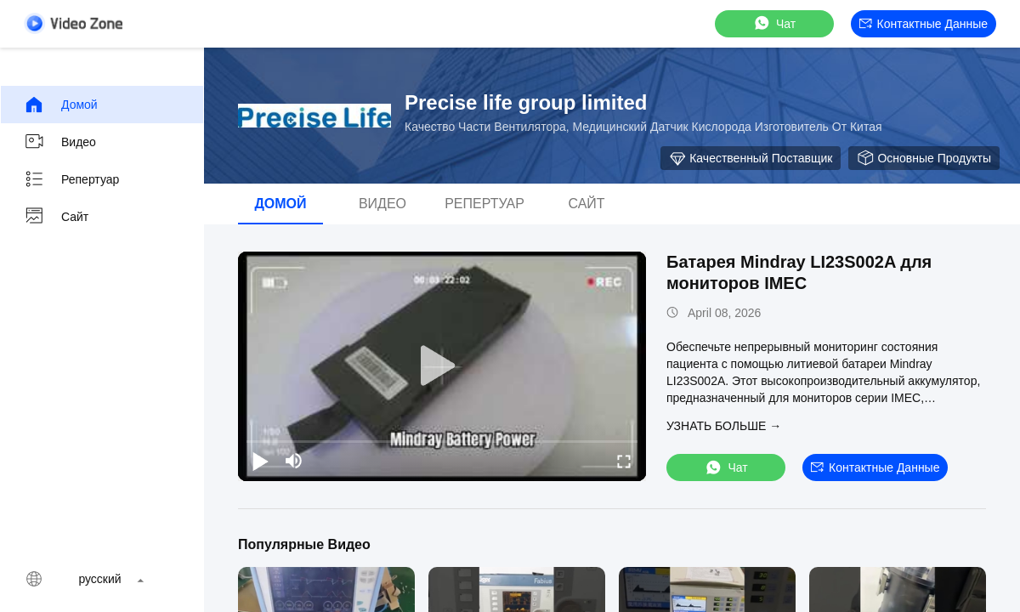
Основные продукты (924, 158)
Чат (774, 23)
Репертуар (71, 179)
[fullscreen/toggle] (624, 460)
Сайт (56, 217)
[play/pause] (260, 460)
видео (60, 142)
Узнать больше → (723, 426)
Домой (61, 104)
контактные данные (923, 24)
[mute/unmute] (294, 460)
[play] (442, 366)
